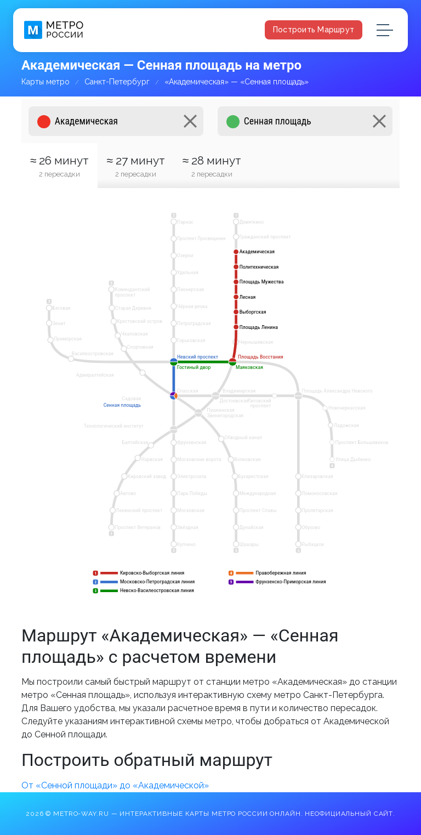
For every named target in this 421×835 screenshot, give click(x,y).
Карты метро (45, 81)
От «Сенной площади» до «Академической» (115, 785)
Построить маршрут (313, 29)
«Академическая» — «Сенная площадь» (236, 81)
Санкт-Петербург (117, 81)
